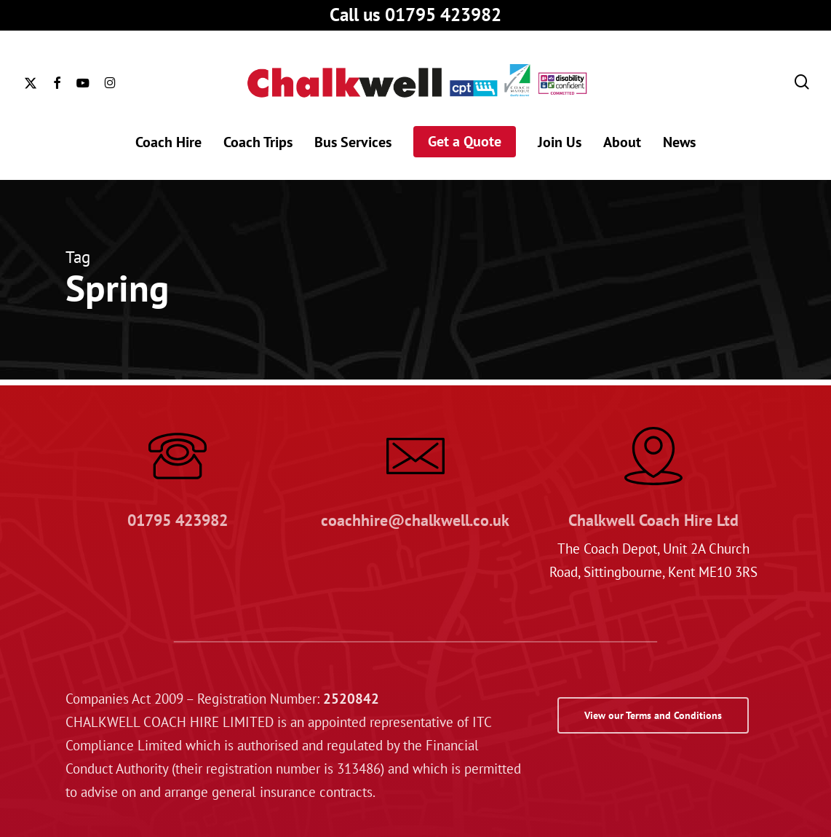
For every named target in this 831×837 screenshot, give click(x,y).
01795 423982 (177, 520)
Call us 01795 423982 (415, 14)
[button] (653, 715)
